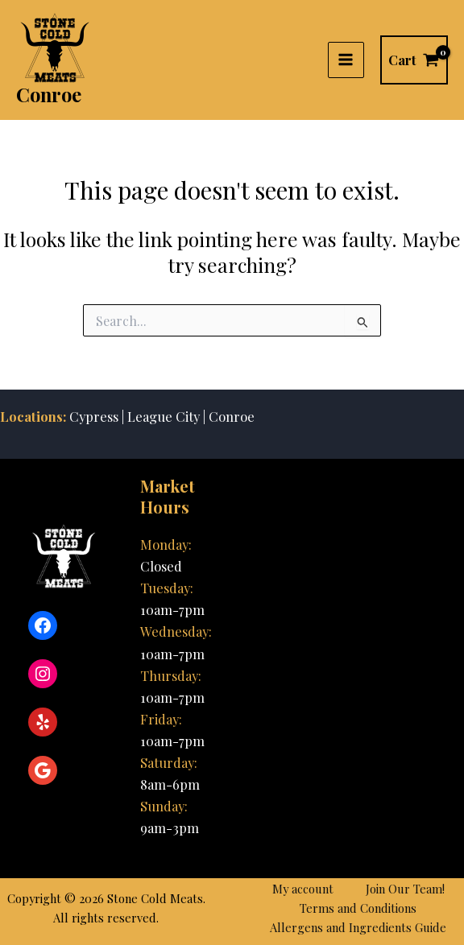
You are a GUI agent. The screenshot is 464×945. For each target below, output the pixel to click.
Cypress (93, 416)
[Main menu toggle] (346, 60)
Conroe (48, 94)
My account (303, 889)
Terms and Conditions (358, 908)
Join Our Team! (405, 889)
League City (162, 416)
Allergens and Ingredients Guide (358, 927)
